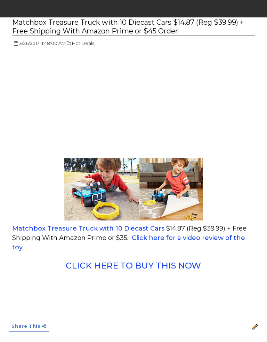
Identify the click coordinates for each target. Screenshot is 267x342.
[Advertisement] (70, 102)
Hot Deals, (83, 43)
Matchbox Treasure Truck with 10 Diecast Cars (88, 228)
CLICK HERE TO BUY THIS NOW (133, 266)
